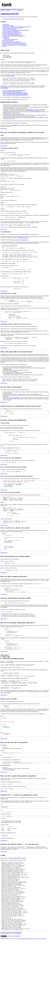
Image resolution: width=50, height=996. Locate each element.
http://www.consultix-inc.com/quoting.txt (19, 246)
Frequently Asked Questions (18, 9)
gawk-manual (30, 111)
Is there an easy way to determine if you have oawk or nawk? (16, 30)
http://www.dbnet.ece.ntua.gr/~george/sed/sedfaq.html (14, 92)
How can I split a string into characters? (11, 33)
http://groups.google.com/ (23, 243)
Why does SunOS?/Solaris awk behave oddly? (12, 34)
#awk (7, 994)
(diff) (20, 989)
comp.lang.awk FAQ (10, 13)
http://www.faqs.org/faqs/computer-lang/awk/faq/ (13, 18)
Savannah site (37, 112)
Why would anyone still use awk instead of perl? (13, 27)
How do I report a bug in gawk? (9, 29)
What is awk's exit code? (8, 40)
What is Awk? (6, 24)
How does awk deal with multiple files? (11, 31)
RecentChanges (8, 9)
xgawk (17, 119)
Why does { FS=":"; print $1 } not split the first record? (14, 44)
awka (45, 119)
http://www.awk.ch (26, 98)
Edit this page (3, 988)
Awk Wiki (3, 994)
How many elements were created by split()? (12, 32)
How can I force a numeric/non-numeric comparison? (14, 42)
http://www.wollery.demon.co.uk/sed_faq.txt (12, 93)
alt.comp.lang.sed (4, 88)
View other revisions (11, 988)
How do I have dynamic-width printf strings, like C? (14, 35)
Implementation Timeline (8, 25)
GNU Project (30, 112)
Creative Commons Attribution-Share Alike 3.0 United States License (31, 994)
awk (9, 108)
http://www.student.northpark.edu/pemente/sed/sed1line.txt (15, 96)
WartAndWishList (16, 126)
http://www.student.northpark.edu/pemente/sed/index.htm (15, 94)
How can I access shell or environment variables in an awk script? (17, 26)
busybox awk (7, 120)
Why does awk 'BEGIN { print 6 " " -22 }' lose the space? (15, 45)
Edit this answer (4, 130)
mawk (18, 115)
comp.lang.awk (11, 76)
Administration (18, 988)
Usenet (22, 115)
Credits (4, 46)
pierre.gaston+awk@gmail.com (13, 992)
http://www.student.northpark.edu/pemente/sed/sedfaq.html (15, 95)
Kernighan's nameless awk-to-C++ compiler (34, 119)
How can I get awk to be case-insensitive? (12, 41)
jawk (20, 119)
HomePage (3, 9)
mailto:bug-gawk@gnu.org (15, 411)
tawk (29, 75)
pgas (18, 989)
